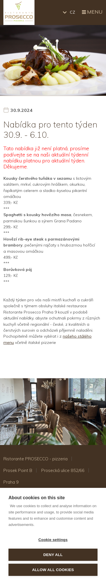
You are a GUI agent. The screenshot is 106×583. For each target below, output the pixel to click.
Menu (92, 12)
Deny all (52, 555)
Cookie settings (53, 540)
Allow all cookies (53, 570)
